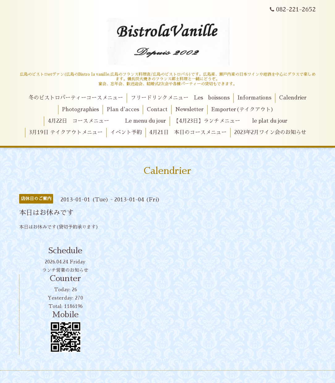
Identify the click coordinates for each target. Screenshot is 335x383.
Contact (157, 109)
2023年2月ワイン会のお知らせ (270, 132)
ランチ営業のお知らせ (65, 270)
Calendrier (293, 97)
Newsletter (189, 109)
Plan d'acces (123, 109)
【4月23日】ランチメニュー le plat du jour (230, 121)
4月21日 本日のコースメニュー (188, 132)
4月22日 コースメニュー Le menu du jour (107, 121)
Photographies (80, 109)
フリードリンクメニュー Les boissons (180, 97)
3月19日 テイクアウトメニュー (66, 132)
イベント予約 (126, 132)
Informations (254, 97)
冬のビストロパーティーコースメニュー (75, 97)
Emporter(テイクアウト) (242, 109)
